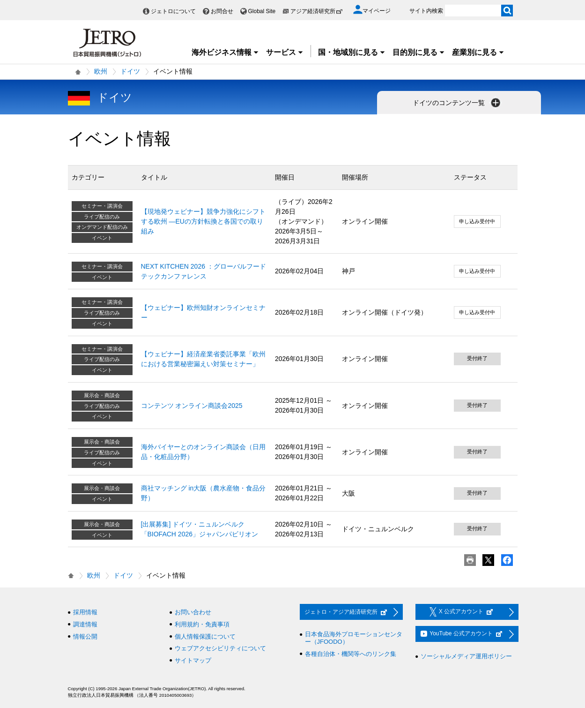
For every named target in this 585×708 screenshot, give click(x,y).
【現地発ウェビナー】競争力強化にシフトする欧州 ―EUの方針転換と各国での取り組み (203, 221)
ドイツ (130, 71)
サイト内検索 (426, 11)
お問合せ (222, 11)
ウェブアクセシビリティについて (220, 648)
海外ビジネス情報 (225, 52)
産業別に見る (478, 52)
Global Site (262, 11)
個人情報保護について (205, 636)
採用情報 (85, 612)
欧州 (100, 71)
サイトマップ (193, 660)
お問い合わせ (193, 612)
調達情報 (85, 624)
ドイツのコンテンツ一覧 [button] (458, 102)
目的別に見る (418, 52)
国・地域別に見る (351, 52)
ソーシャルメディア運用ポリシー (466, 656)
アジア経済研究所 (316, 11)
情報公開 (85, 636)
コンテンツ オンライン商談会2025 (192, 405)
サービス (285, 52)
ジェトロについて (173, 11)
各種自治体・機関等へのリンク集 (350, 653)
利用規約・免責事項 (202, 624)
